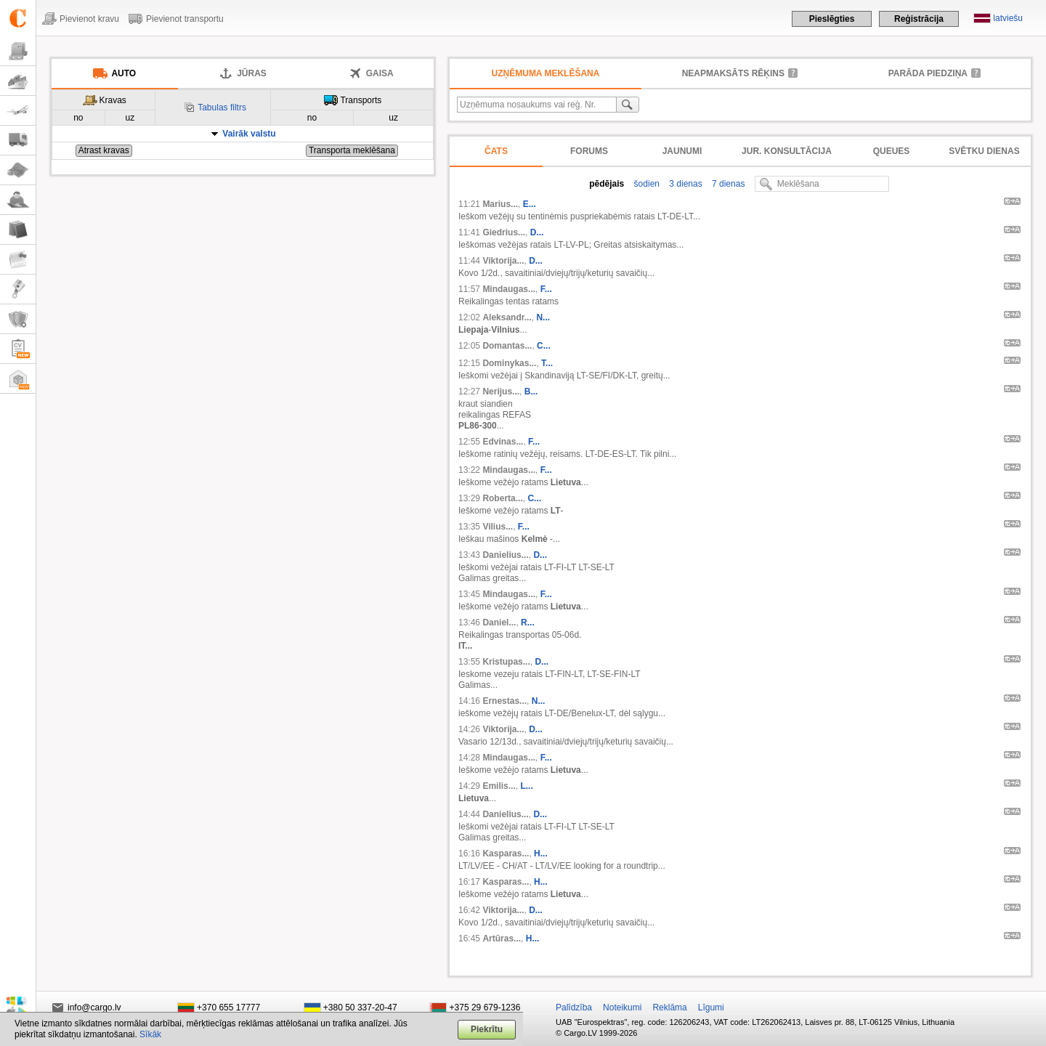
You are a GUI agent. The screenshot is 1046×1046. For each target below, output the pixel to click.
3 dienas (684, 184)
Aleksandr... (506, 317)
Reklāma (669, 1007)
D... (537, 232)
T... (547, 363)
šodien (645, 184)
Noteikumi (622, 1007)
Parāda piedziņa (928, 73)
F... (546, 289)
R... (528, 622)
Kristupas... (506, 662)
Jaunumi (682, 151)
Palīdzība (574, 1007)
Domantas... (507, 346)
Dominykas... (509, 363)
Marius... (500, 204)
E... (529, 204)
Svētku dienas (984, 151)
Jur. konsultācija (787, 151)
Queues (891, 151)
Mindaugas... (508, 289)
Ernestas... (504, 701)
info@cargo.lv (94, 1007)
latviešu (1008, 18)
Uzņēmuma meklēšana (546, 73)
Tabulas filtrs (222, 107)
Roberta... (502, 498)
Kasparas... (505, 853)
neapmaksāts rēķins (733, 73)
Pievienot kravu (89, 19)
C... (544, 346)
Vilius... (497, 527)
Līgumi (711, 1007)
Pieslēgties (832, 19)
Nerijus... (500, 391)
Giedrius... (503, 232)
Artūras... (501, 938)
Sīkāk (150, 1034)
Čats (496, 151)
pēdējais (606, 184)
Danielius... (505, 555)
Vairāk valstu (248, 134)
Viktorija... (503, 261)
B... (531, 391)
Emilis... (498, 786)
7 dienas (727, 184)
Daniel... (499, 622)
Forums (589, 151)
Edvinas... (502, 442)
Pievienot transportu (185, 19)
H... (541, 853)
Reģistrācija (919, 19)
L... (526, 786)
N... (543, 317)
